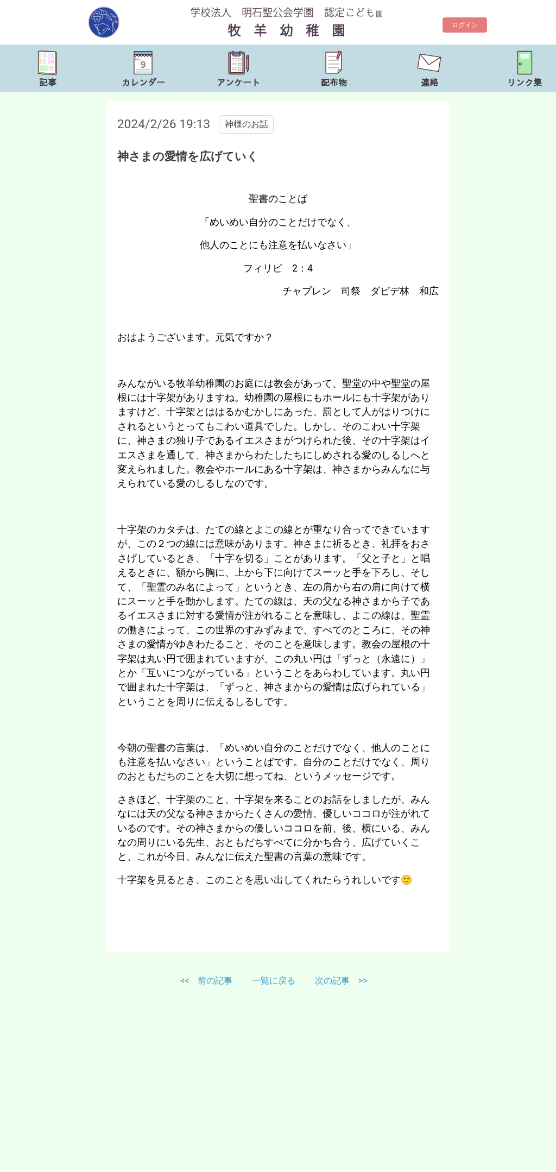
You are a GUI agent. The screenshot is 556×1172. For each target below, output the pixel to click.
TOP (525, 1156)
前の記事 (215, 980)
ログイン (465, 25)
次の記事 (332, 980)
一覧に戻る (275, 980)
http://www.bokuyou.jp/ (117, 1161)
